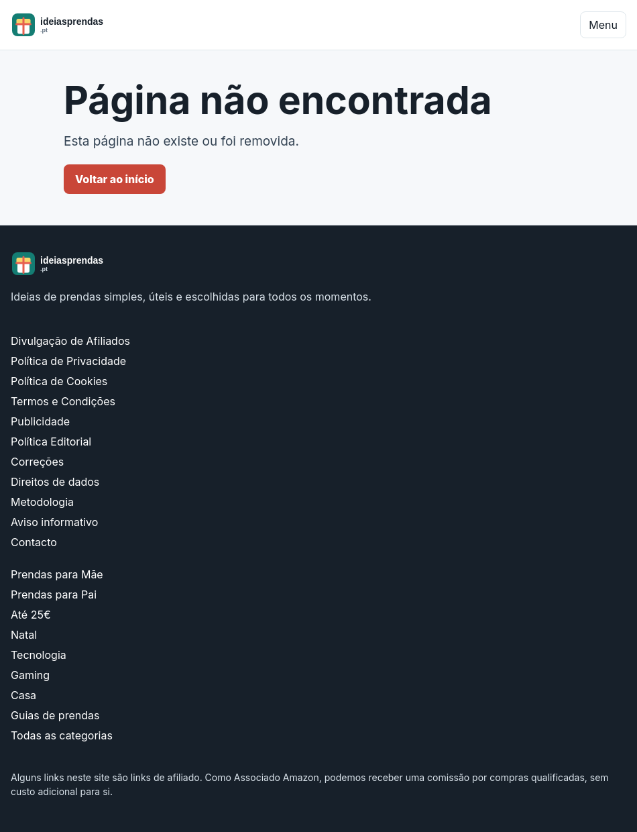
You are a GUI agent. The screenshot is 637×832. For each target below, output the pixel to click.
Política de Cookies (59, 381)
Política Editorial (51, 441)
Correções (37, 461)
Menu (603, 25)
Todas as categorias (62, 735)
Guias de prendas (55, 715)
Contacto (34, 542)
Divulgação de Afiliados (70, 341)
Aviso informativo (54, 522)
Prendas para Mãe (57, 574)
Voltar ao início (114, 179)
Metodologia (42, 502)
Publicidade (40, 421)
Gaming (30, 675)
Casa (23, 695)
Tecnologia (38, 655)
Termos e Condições (63, 401)
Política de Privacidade (68, 361)
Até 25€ (31, 614)
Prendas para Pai (54, 594)
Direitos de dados (55, 481)
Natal (24, 634)
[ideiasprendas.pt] (79, 25)
